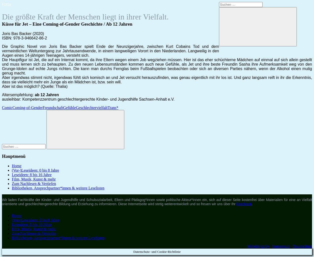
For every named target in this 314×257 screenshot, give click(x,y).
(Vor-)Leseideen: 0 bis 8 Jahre (35, 170)
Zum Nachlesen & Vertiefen (34, 184)
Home (7, 4)
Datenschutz (302, 246)
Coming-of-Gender (28, 108)
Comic (7, 108)
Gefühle (69, 108)
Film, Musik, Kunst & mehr (34, 179)
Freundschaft (53, 108)
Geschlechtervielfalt (92, 108)
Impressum (281, 246)
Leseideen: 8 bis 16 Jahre (32, 175)
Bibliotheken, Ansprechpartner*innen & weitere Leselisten (58, 188)
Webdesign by (258, 246)
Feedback (243, 204)
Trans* (113, 108)
